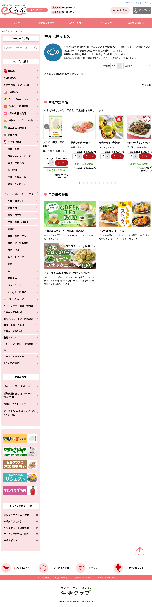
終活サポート (18, 541)
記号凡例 (146, 85)
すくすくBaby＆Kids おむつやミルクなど (19, 413)
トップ (4, 31)
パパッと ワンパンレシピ (17, 386)
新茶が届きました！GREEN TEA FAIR (18, 395)
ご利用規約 (44, 578)
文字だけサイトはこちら (138, 3)
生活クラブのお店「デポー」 (18, 516)
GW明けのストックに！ (16, 404)
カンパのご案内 (12, 363)
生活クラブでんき (18, 522)
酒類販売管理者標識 (107, 578)
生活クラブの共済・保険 (18, 534)
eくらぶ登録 (120, 10)
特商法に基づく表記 (83, 578)
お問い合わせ (61, 578)
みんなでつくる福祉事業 (18, 528)
